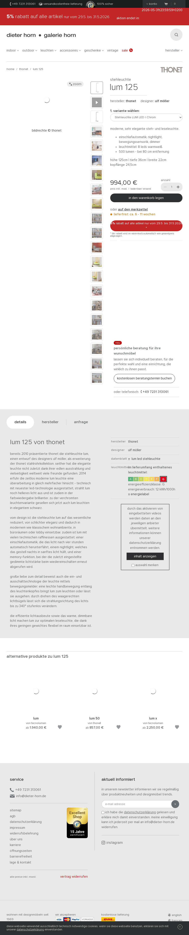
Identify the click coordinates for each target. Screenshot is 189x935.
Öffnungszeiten (21, 851)
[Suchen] (176, 35)
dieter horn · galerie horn (41, 35)
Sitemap (15, 810)
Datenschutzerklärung (26, 822)
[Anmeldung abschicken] (175, 804)
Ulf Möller (162, 101)
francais (175, 920)
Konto (151, 3)
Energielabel (138, 494)
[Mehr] (178, 187)
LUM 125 (38, 69)
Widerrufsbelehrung (24, 833)
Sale (127, 50)
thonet (23, 69)
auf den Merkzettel (133, 209)
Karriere (15, 845)
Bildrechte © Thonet (47, 130)
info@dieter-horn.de (28, 796)
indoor (13, 50)
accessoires (70, 50)
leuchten (48, 50)
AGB (12, 816)
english (175, 915)
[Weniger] (165, 187)
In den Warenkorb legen (146, 198)
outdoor (29, 50)
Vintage (112, 50)
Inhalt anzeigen (145, 556)
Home (10, 69)
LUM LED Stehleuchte (144, 459)
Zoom (75, 84)
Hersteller (173, 50)
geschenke (94, 50)
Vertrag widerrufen (74, 876)
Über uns (16, 839)
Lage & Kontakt (20, 862)
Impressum (17, 827)
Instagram (112, 843)
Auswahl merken (146, 565)
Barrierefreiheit (21, 856)
